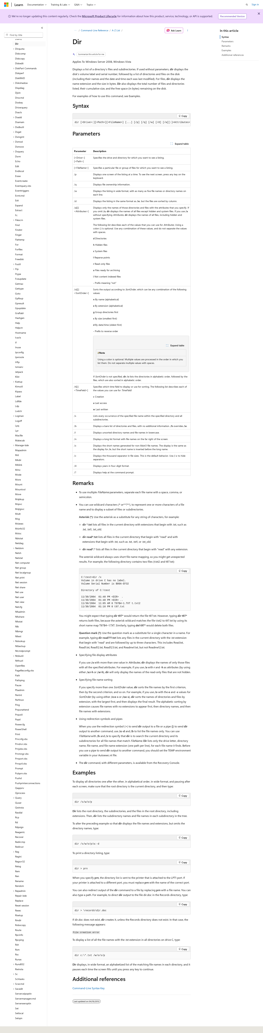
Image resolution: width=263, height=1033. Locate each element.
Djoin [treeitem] (18, 92)
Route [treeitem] (18, 930)
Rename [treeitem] (19, 881)
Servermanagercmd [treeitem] (25, 998)
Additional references (233, 55)
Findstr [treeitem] (18, 229)
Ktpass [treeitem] (18, 391)
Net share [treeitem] (20, 587)
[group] (131, 122)
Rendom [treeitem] (19, 885)
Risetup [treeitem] (19, 915)
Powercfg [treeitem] (20, 724)
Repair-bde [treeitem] (21, 895)
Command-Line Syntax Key (88, 988)
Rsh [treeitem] (17, 944)
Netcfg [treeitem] (18, 606)
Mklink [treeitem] (18, 464)
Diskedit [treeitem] (19, 63)
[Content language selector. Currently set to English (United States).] (20, 1028)
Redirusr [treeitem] (19, 846)
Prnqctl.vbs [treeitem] (21, 763)
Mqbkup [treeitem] (19, 499)
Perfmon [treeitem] (19, 699)
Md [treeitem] (17, 455)
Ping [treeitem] (17, 704)
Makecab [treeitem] (20, 440)
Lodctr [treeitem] (18, 411)
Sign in (255, 4)
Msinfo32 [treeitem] (20, 528)
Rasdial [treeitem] (18, 812)
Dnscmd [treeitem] (19, 97)
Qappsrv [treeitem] (19, 788)
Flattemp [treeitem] (19, 239)
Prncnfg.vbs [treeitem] (21, 739)
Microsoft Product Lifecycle (99, 16)
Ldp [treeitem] (17, 406)
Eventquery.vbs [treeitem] (23, 185)
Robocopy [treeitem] (20, 925)
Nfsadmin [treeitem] (20, 611)
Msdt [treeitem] (18, 513)
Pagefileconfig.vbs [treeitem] (24, 670)
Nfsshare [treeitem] (19, 616)
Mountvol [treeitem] (20, 489)
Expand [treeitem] (19, 205)
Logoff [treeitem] (18, 420)
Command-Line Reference (94, 30)
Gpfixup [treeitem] (19, 298)
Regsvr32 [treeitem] (20, 861)
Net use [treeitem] (19, 592)
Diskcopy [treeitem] (20, 58)
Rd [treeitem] (16, 822)
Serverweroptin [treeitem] (23, 1003)
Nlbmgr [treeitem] (19, 631)
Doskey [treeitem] (19, 102)
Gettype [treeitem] (19, 288)
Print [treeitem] (17, 734)
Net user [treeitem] (19, 597)
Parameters (227, 41)
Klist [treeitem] (17, 376)
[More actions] (187, 30)
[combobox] (23, 35)
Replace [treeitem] (19, 900)
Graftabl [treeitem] (19, 313)
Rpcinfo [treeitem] (19, 934)
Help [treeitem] (17, 323)
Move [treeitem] (18, 494)
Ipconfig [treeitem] (19, 352)
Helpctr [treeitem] (19, 327)
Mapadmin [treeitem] (20, 450)
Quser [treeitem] (18, 802)
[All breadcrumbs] (75, 30)
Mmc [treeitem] (18, 469)
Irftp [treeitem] (17, 362)
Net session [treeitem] (21, 582)
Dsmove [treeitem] (19, 146)
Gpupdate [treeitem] (20, 308)
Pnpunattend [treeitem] (22, 709)
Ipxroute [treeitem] (19, 357)
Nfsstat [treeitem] (19, 621)
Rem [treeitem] (17, 871)
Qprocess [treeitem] (20, 793)
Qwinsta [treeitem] (19, 807)
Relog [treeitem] (18, 866)
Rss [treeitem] (17, 954)
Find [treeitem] (17, 225)
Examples (226, 50)
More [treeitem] (18, 479)
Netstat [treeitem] (19, 558)
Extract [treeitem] (18, 210)
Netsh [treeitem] (18, 553)
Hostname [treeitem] (20, 332)
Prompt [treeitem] (19, 768)
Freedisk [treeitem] (19, 259)
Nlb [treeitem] (17, 626)
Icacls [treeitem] (18, 337)
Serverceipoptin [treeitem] (23, 993)
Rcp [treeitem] (17, 817)
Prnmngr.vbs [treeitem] (22, 753)
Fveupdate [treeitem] (20, 278)
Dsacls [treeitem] (18, 112)
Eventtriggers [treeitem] (22, 190)
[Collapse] (42, 28)
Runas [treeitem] (18, 959)
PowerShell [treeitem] (20, 729)
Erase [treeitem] (18, 176)
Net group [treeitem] (20, 567)
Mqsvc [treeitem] (18, 504)
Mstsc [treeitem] (18, 533)
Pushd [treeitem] (18, 778)
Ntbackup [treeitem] (20, 646)
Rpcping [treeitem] (19, 939)
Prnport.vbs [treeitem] (21, 758)
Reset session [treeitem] (22, 905)
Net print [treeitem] (20, 577)
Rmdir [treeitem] (18, 920)
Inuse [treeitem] (18, 347)
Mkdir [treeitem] (18, 460)
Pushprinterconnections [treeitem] (27, 783)
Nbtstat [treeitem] (19, 538)
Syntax (225, 36)
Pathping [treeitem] (20, 680)
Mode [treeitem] (18, 474)
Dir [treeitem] (16, 43)
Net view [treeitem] (19, 602)
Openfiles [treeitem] (20, 665)
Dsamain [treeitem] (19, 122)
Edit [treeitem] (17, 166)
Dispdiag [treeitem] (19, 88)
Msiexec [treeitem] (19, 523)
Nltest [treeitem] (18, 636)
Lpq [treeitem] (17, 425)
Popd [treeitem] (17, 719)
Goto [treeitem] (17, 293)
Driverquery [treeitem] (21, 107)
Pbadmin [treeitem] (19, 690)
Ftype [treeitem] (18, 274)
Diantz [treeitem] (18, 39)
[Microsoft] (6, 4)
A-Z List (116, 30)
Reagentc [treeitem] (20, 832)
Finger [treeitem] (18, 234)
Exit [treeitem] (17, 200)
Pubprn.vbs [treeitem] (21, 773)
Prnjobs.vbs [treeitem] (21, 748)
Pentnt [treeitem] (18, 695)
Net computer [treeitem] (22, 562)
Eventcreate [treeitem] (21, 180)
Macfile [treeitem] (19, 435)
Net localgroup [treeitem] (23, 572)
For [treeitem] (17, 244)
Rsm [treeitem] (17, 949)
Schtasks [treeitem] (19, 979)
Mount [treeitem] (18, 484)
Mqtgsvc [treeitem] (19, 509)
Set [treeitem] (17, 1008)
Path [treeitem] (17, 675)
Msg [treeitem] (17, 518)
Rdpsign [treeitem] (19, 827)
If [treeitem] (15, 342)
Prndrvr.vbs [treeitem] (21, 744)
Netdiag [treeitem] (19, 543)
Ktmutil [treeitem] (19, 386)
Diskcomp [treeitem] (20, 53)
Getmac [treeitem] (19, 283)
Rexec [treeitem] (18, 910)
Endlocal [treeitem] (19, 171)
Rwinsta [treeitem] (19, 969)
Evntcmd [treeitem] (19, 195)
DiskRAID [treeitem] (20, 78)
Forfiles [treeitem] (19, 249)
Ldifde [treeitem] (18, 401)
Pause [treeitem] (18, 685)
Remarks (226, 45)
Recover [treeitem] (19, 837)
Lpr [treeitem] (17, 430)
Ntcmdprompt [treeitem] (22, 650)
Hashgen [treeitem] (19, 318)
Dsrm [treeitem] (18, 156)
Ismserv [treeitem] (19, 366)
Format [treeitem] (19, 254)
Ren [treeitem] (17, 876)
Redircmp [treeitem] (20, 842)
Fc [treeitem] (16, 215)
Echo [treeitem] (17, 161)
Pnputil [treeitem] (19, 714)
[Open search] (246, 5)
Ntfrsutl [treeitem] (19, 660)
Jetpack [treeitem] (19, 371)
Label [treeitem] (18, 396)
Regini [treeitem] (18, 856)
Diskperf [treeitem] (19, 73)
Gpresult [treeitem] (19, 303)
